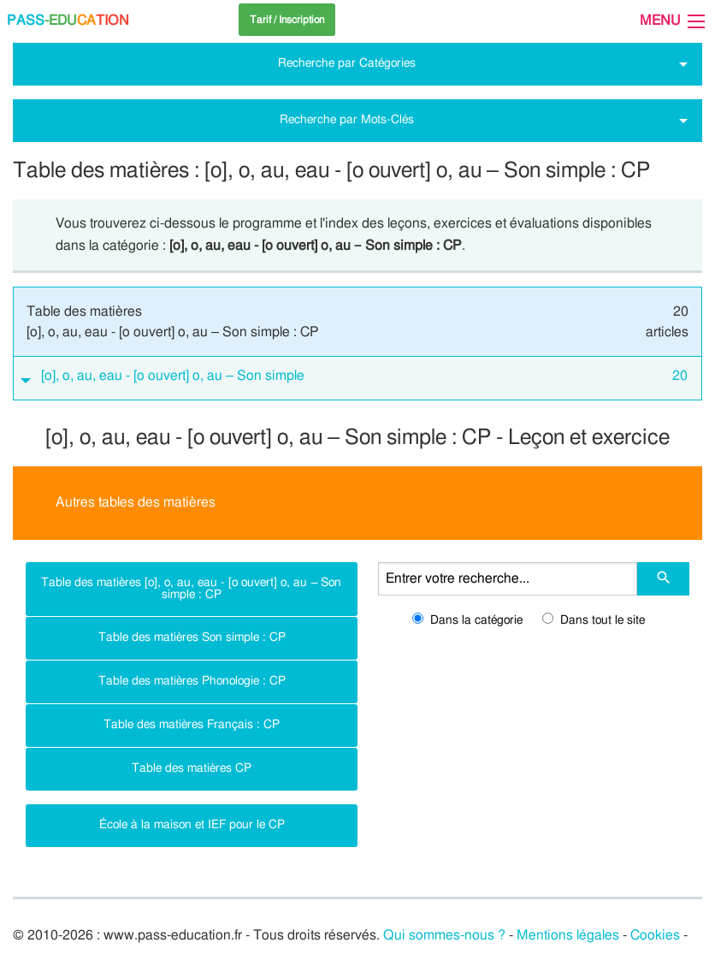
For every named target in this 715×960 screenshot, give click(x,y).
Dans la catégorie (467, 620)
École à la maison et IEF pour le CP (192, 824)
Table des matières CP (191, 767)
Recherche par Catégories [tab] (347, 62)
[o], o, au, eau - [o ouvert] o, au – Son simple (364, 376)
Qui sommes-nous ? (444, 935)
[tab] (357, 378)
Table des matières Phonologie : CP (192, 680)
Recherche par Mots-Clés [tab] (347, 119)
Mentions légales (568, 935)
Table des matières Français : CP (191, 724)
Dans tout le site (593, 620)
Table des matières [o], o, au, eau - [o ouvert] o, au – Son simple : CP (191, 588)
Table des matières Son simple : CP (192, 637)
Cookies (655, 935)
